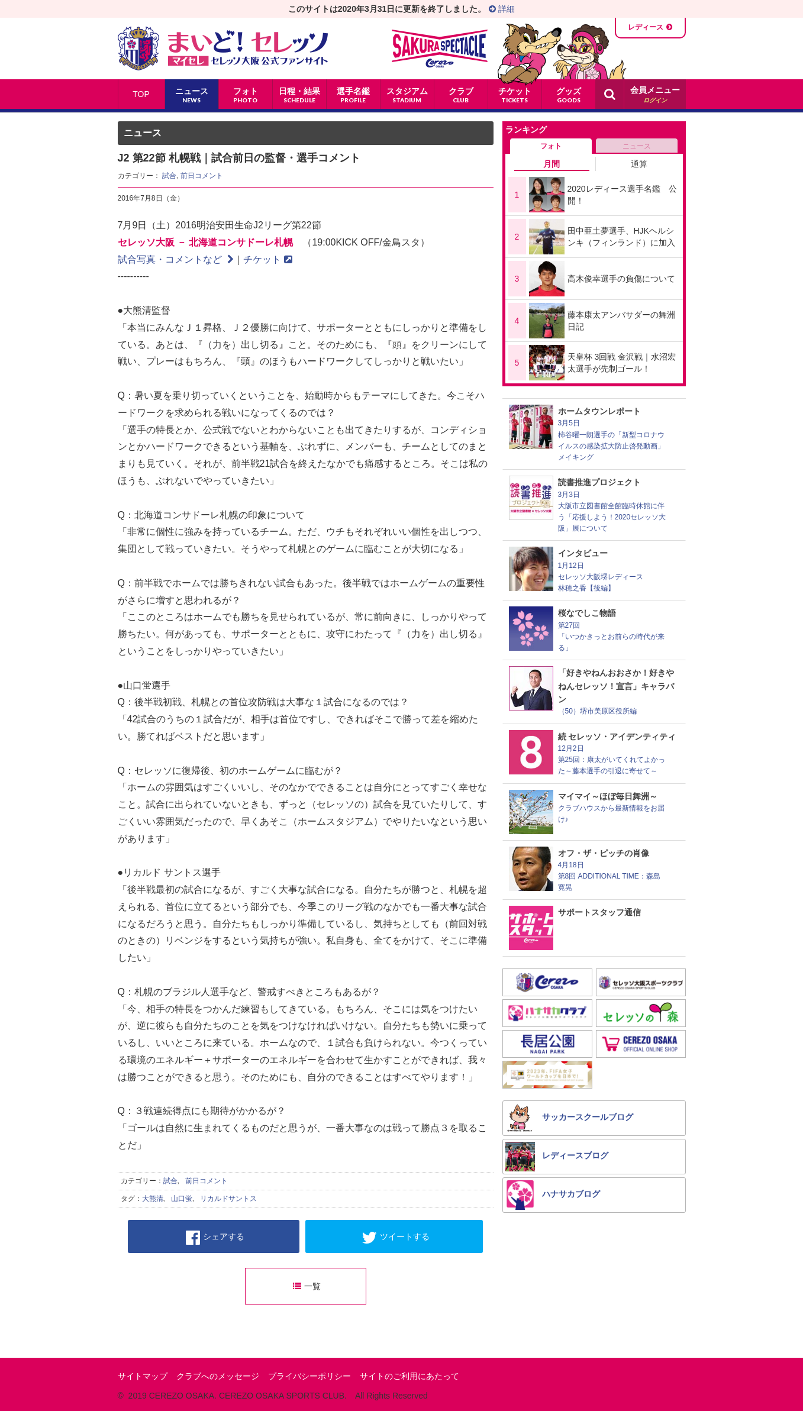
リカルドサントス (228, 1198)
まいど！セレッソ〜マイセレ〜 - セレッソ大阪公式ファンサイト (223, 48)
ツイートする (396, 1237)
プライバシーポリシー (309, 1376)
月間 (551, 164)
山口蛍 (181, 1198)
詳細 (502, 9)
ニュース (637, 146)
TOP (141, 94)
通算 (639, 164)
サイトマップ (142, 1376)
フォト (551, 146)
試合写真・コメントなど (176, 259)
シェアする (215, 1237)
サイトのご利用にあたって (409, 1376)
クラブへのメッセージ (217, 1376)
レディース (645, 27)
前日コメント (201, 176)
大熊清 (152, 1198)
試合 (169, 176)
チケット (267, 259)
